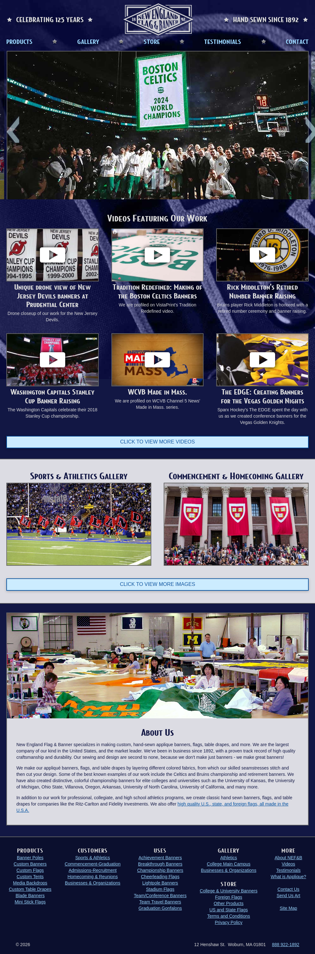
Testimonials (288, 869)
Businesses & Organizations (92, 882)
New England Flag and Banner (158, 19)
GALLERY (88, 41)
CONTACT (297, 41)
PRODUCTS (19, 41)
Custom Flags (30, 869)
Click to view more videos (157, 441)
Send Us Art (288, 894)
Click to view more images (157, 583)
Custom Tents (30, 876)
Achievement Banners (160, 857)
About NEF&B (288, 857)
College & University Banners (228, 890)
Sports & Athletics (92, 857)
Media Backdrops (30, 882)
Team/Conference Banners (160, 894)
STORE (152, 41)
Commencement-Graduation (93, 863)
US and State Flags (228, 909)
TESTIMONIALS (222, 41)
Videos (288, 863)
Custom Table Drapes (30, 888)
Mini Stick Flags (30, 901)
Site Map (288, 907)
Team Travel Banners (160, 901)
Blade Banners (30, 894)
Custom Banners (30, 863)
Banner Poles (30, 857)
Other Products (228, 903)
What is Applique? (288, 876)
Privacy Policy (229, 922)
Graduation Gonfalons (160, 907)
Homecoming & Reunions (92, 876)
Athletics (228, 857)
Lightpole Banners (160, 882)
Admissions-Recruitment (93, 869)
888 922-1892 (285, 944)
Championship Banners (160, 869)
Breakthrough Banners (160, 863)
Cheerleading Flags (160, 876)
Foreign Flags (228, 896)
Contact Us (288, 888)
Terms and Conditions (228, 915)
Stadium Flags (160, 888)
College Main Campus (228, 863)
